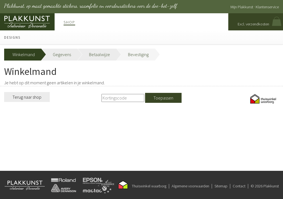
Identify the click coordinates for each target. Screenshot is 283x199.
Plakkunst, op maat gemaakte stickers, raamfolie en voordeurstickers (90, 6)
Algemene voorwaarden (190, 186)
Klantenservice (267, 6)
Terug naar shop (26, 97)
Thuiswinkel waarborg (149, 186)
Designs (12, 37)
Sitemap (220, 186)
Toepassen (163, 98)
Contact (239, 186)
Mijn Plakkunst (241, 6)
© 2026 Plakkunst (265, 186)
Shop (69, 22)
